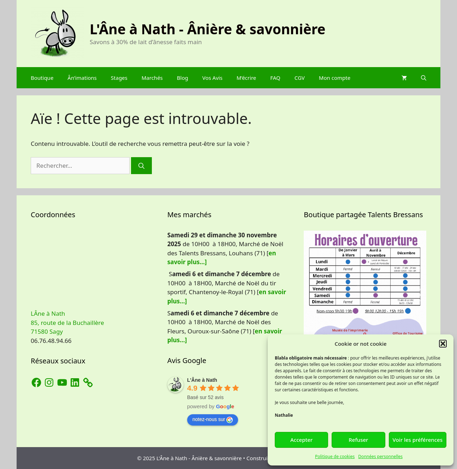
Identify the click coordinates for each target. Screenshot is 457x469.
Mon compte (334, 77)
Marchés (152, 77)
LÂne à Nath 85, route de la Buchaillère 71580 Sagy (67, 322)
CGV (300, 77)
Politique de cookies (335, 456)
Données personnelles (380, 456)
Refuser (358, 439)
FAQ (275, 77)
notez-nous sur (212, 419)
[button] (442, 343)
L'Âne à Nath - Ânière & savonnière (208, 28)
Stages (119, 77)
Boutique (42, 77)
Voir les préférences (418, 439)
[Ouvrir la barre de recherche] (423, 77)
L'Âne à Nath (202, 380)
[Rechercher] (141, 165)
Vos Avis (212, 77)
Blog (182, 77)
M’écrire (246, 77)
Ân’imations (81, 77)
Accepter (301, 439)
